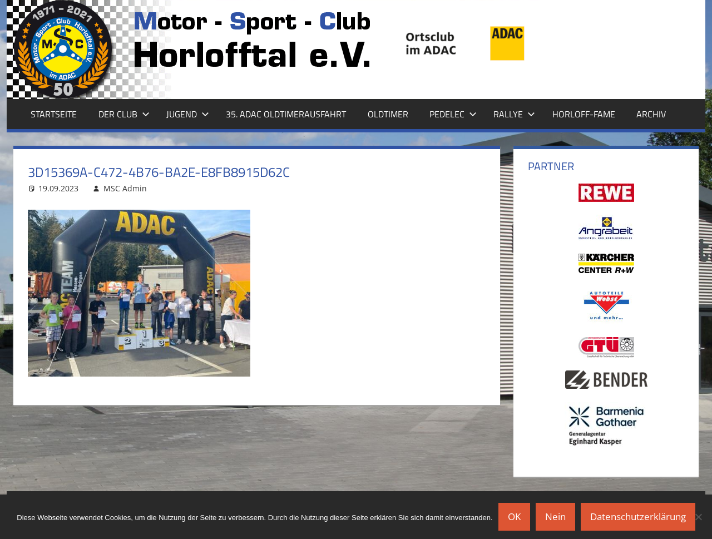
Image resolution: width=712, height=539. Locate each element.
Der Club (124, 114)
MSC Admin (125, 188)
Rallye (514, 114)
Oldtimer (388, 114)
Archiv (651, 114)
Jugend (187, 114)
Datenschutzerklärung (638, 516)
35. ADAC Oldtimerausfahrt (286, 114)
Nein (555, 516)
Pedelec (453, 114)
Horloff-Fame (583, 114)
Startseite (54, 114)
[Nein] (698, 516)
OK (514, 516)
